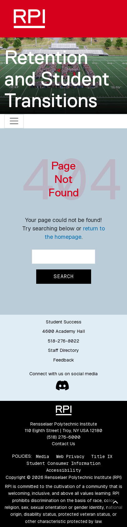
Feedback (63, 360)
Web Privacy (70, 456)
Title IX (101, 456)
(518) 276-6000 (64, 437)
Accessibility (63, 470)
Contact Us (63, 443)
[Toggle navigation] (14, 121)
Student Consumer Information (63, 463)
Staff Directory (63, 350)
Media (42, 456)
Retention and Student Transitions (57, 78)
